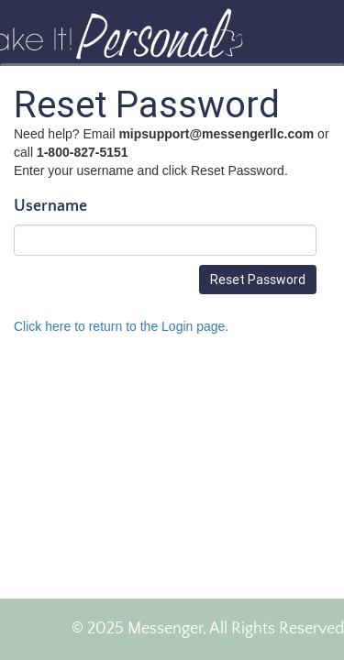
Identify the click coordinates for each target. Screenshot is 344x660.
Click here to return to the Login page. (121, 326)
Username (50, 206)
